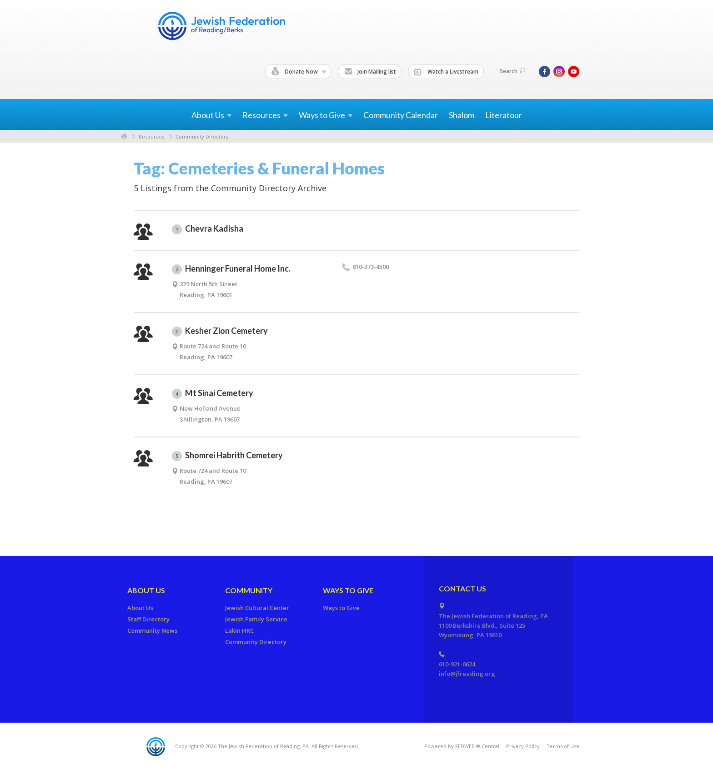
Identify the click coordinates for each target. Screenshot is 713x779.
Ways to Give (348, 590)
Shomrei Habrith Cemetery (227, 455)
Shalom (461, 115)
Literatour (503, 115)
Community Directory (202, 136)
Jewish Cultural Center (257, 608)
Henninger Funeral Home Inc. (231, 268)
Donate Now (298, 72)
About (211, 115)
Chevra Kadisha (207, 228)
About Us (146, 590)
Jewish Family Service (256, 619)
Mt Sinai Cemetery (212, 393)
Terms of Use (563, 746)
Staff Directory (148, 619)
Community (248, 590)
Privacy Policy (523, 746)
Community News (152, 630)
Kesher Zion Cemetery (220, 331)
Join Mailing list (370, 72)
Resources (151, 136)
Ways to (325, 115)
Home (124, 136)
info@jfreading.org (467, 674)
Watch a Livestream (446, 72)
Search (512, 71)
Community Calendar (400, 115)
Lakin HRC (239, 630)
